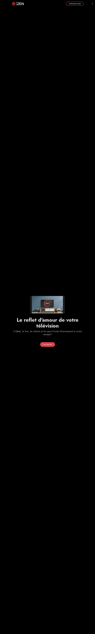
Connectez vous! (75, 4)
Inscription (47, 345)
